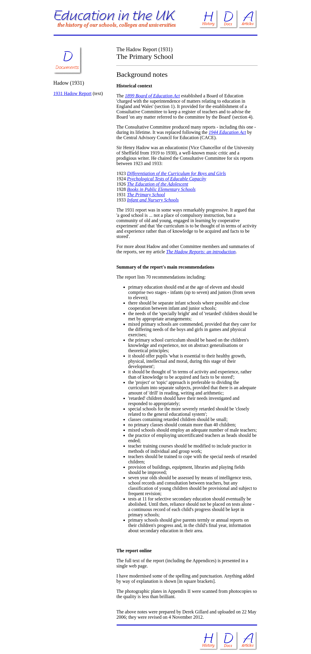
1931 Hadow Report (72, 93)
